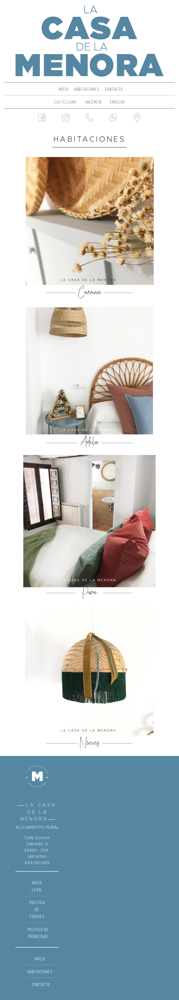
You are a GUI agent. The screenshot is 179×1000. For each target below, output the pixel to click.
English (117, 101)
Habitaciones (86, 89)
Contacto (114, 89)
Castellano (65, 101)
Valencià (93, 101)
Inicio (63, 89)
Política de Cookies (37, 909)
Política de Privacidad (38, 932)
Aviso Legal (37, 886)
